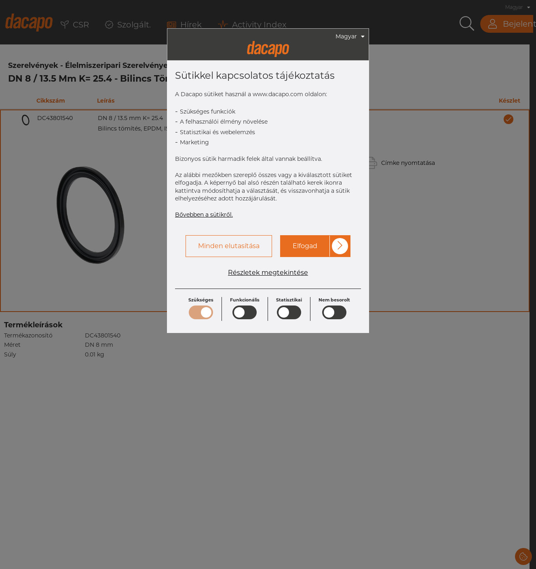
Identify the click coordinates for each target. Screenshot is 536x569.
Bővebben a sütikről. (204, 214)
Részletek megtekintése (268, 272)
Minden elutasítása (229, 246)
